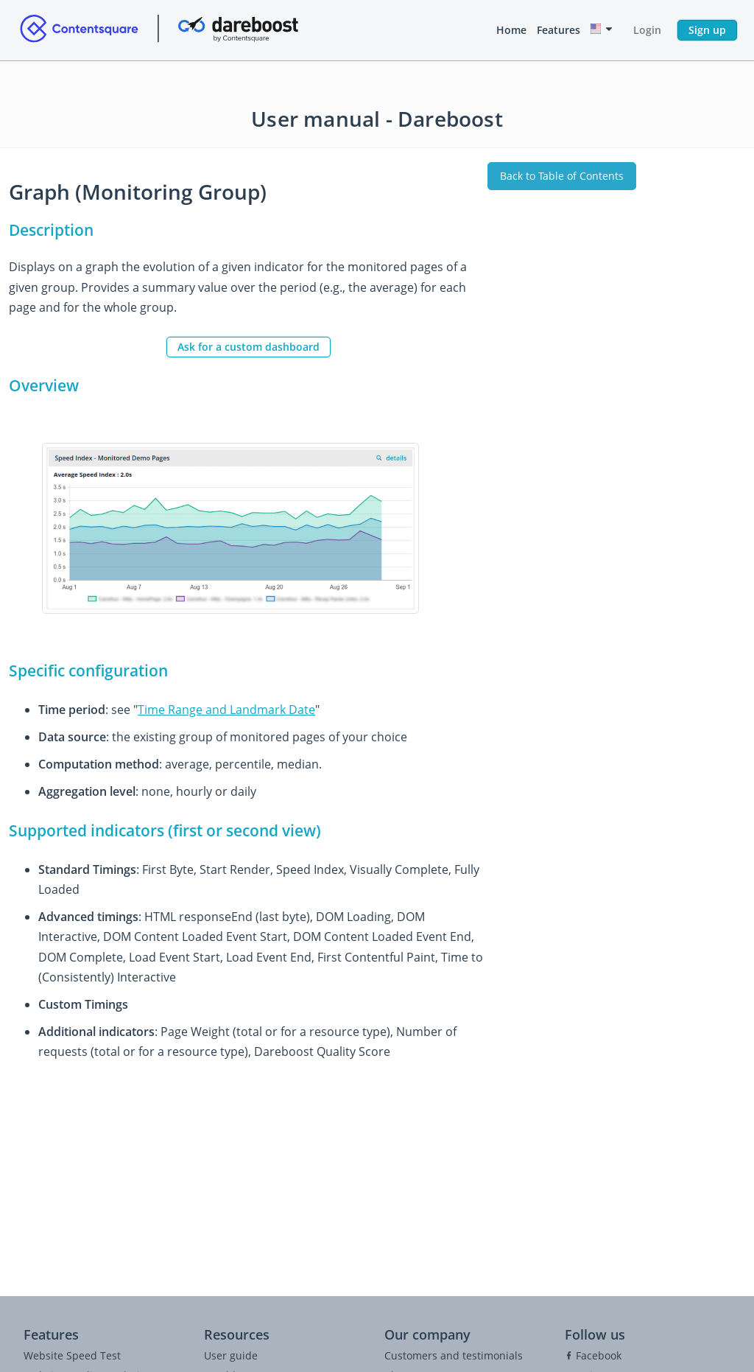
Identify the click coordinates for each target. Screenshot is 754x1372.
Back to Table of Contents (562, 176)
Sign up (707, 30)
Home (511, 30)
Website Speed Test (72, 1355)
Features (558, 30)
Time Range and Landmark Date (226, 709)
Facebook (593, 1355)
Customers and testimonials (453, 1355)
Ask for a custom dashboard (248, 347)
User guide (231, 1355)
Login (647, 30)
